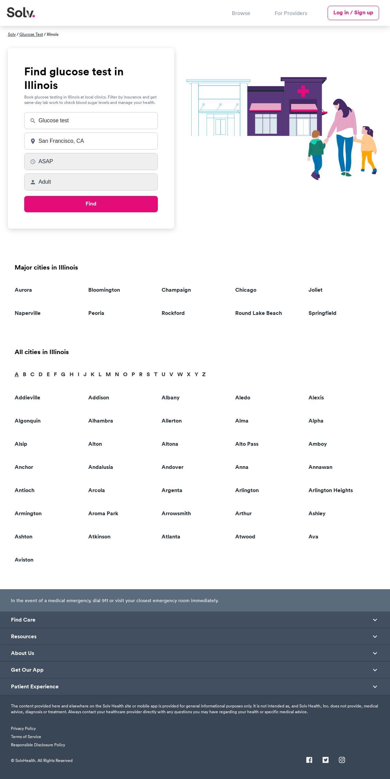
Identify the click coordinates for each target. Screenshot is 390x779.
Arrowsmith (176, 513)
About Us (22, 653)
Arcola (96, 490)
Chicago (245, 289)
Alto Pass (246, 443)
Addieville (27, 397)
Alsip (21, 443)
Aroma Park (103, 513)
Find (91, 203)
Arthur (243, 513)
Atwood (245, 536)
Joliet (315, 289)
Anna (242, 467)
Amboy (318, 443)
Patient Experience (35, 686)
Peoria (96, 313)
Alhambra (100, 420)
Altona (170, 443)
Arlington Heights (331, 490)
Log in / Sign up (353, 12)
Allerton (172, 420)
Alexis (316, 397)
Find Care (23, 620)
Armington (28, 513)
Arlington (247, 490)
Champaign (176, 289)
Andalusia (100, 467)
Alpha (316, 420)
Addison (98, 397)
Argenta (172, 490)
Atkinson (99, 536)
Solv (12, 34)
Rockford (173, 313)
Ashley (317, 513)
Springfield (322, 313)
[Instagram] (342, 760)
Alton (95, 443)
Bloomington (104, 289)
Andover (172, 467)
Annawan (320, 467)
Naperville (28, 313)
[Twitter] (325, 760)
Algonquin (28, 420)
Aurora (23, 289)
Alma (242, 420)
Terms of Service (26, 736)
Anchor (24, 467)
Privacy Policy (23, 728)
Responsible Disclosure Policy (38, 745)
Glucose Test (31, 34)
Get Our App (27, 670)
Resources (23, 636)
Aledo (242, 397)
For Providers (291, 13)
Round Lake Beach (258, 313)
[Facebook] (309, 760)
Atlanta (171, 536)
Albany (171, 397)
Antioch (24, 490)
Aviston (24, 559)
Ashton (23, 536)
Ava (313, 536)
